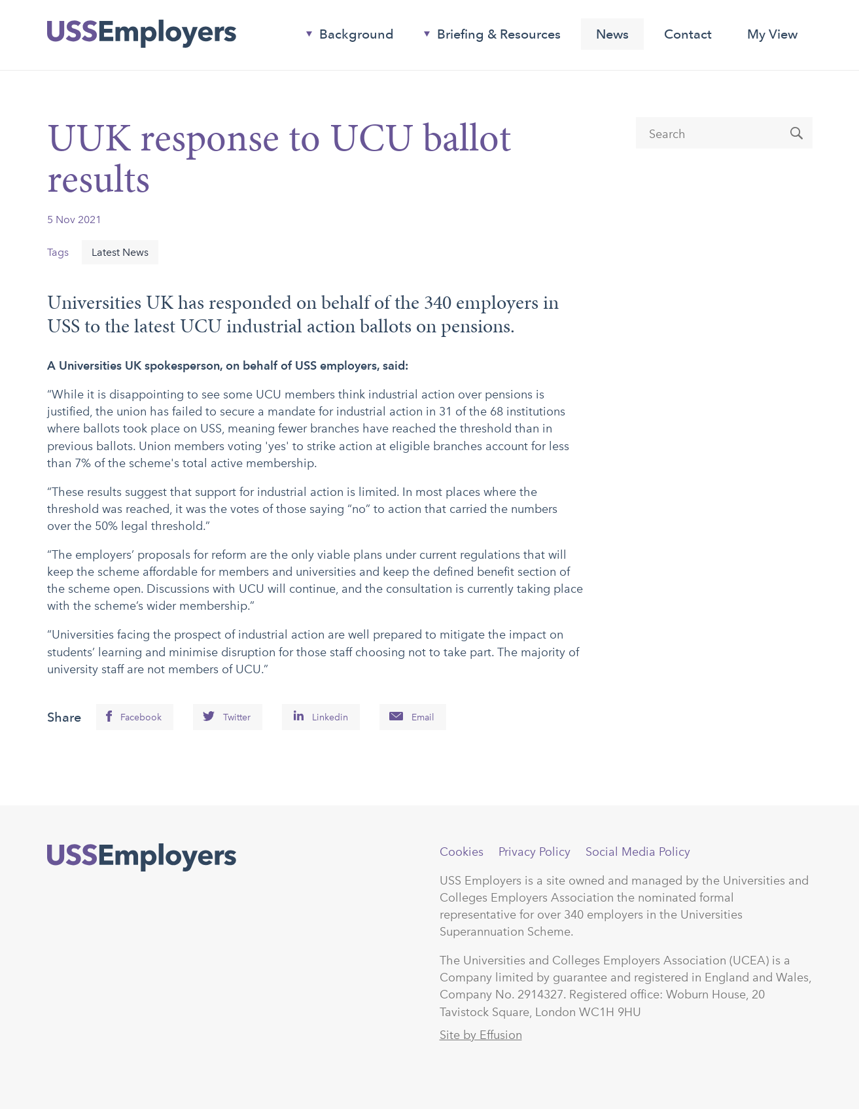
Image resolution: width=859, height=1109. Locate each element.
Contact (688, 34)
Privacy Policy (534, 852)
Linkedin (330, 717)
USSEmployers (141, 857)
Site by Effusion (481, 1035)
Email (423, 717)
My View (772, 34)
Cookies (461, 852)
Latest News (120, 252)
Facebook (141, 717)
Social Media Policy (638, 852)
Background (345, 37)
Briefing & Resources (487, 37)
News (612, 34)
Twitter (237, 717)
